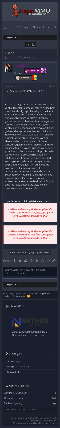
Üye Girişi (40, 212)
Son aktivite (13, 372)
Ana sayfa (20, 296)
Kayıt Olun (42, 215)
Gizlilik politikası (43, 293)
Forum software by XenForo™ (34, 418)
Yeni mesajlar (14, 361)
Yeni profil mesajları (18, 366)
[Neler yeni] (49, 27)
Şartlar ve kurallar (24, 293)
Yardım (6, 296)
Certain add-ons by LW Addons (35, 423)
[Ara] (55, 27)
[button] (5, 27)
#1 (54, 86)
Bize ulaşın (8, 293)
